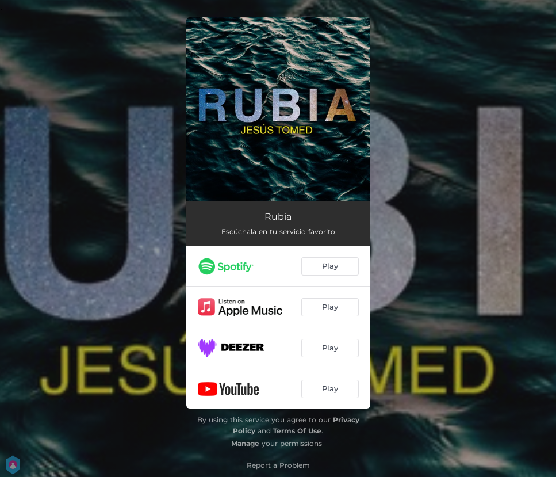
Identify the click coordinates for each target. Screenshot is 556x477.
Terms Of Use (297, 430)
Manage (245, 443)
